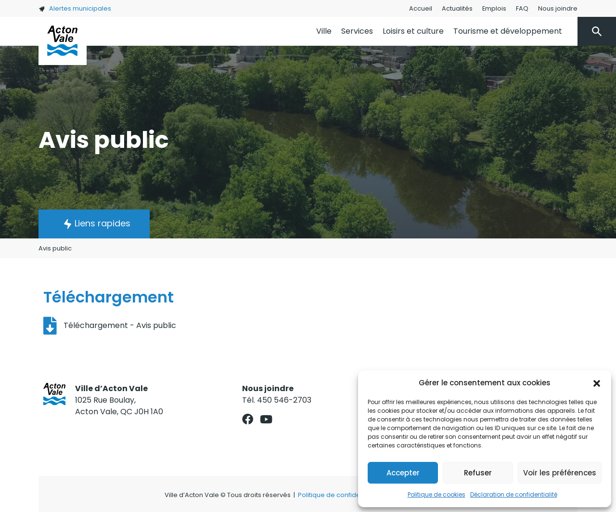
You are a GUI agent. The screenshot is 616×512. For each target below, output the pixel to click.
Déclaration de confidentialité (513, 494)
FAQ (522, 8)
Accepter (403, 473)
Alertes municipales (74, 8)
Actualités (457, 8)
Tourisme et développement (507, 31)
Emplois (494, 8)
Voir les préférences (559, 473)
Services (357, 31)
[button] (597, 383)
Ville (324, 31)
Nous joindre (558, 8)
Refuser (478, 473)
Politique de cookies (436, 494)
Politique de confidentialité (339, 494)
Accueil (420, 8)
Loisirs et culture (413, 31)
